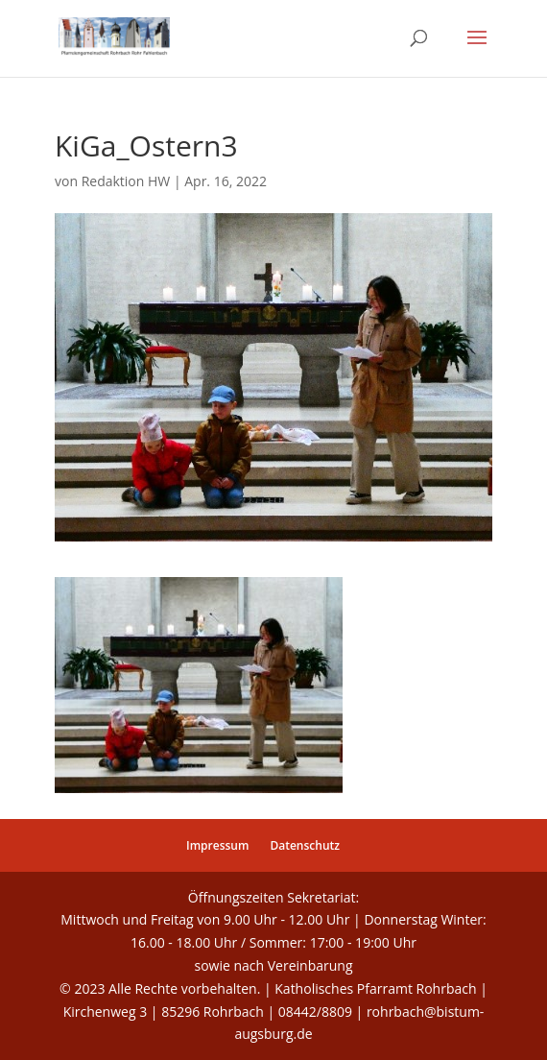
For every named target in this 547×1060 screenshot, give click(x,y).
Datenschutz (305, 845)
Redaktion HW (126, 181)
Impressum (217, 845)
